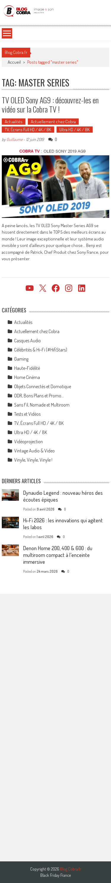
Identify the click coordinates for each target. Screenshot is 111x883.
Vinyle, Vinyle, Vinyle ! (33, 460)
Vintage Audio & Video (34, 451)
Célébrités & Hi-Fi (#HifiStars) (40, 350)
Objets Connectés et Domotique (42, 386)
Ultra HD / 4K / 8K (74, 129)
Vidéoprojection (28, 441)
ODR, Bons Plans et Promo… (39, 396)
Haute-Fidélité (27, 368)
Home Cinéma (27, 377)
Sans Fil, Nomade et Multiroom (42, 405)
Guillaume (14, 139)
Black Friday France (55, 875)
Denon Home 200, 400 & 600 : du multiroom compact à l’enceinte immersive (57, 555)
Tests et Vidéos (27, 414)
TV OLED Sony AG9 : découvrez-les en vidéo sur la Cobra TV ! (50, 104)
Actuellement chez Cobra (53, 121)
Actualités (13, 121)
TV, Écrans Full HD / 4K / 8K (28, 129)
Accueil (14, 62)
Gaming (21, 359)
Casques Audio (27, 340)
